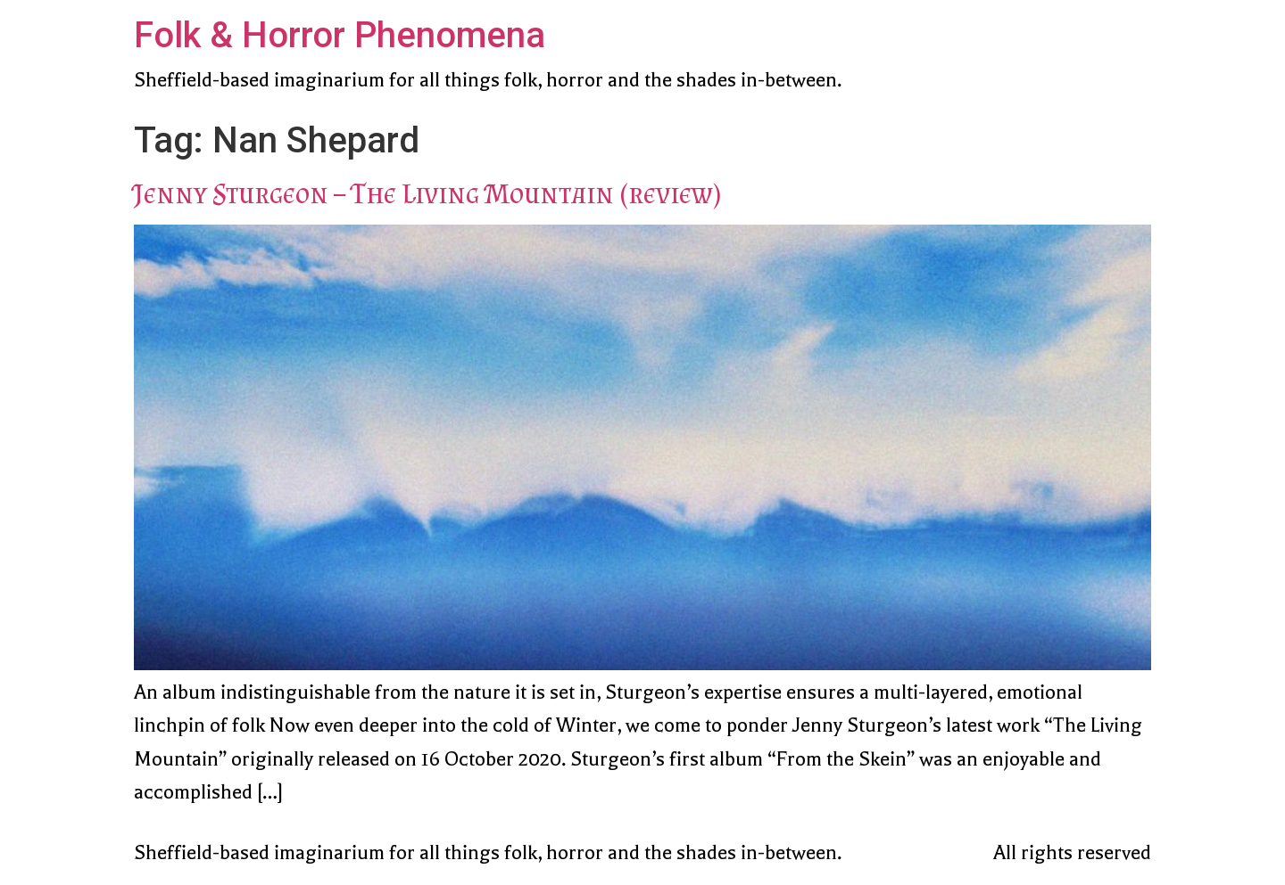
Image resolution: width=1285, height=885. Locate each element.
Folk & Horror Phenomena (339, 35)
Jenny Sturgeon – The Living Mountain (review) (427, 193)
